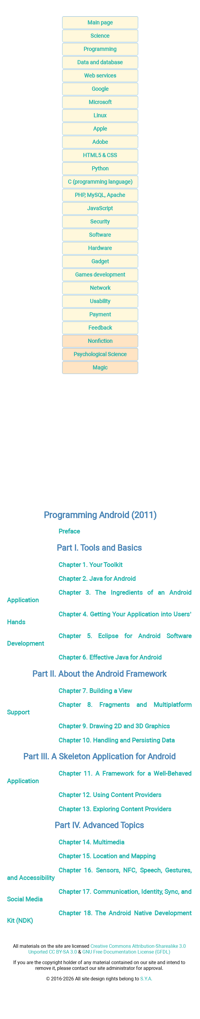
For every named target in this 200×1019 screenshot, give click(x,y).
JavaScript (100, 208)
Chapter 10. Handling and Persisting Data (117, 740)
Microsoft (100, 102)
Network (100, 288)
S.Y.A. (146, 979)
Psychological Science (100, 354)
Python (100, 168)
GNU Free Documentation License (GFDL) (126, 952)
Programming (100, 49)
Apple (100, 128)
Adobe (100, 142)
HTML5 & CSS (100, 155)
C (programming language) (100, 182)
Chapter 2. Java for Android (97, 578)
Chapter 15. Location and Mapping (107, 856)
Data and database (100, 62)
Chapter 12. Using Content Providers (110, 795)
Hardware (100, 248)
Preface (69, 531)
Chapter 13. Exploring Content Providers (115, 809)
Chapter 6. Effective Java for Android (110, 657)
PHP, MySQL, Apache (100, 195)
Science (100, 36)
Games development (100, 274)
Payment (100, 314)
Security (100, 221)
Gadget (100, 261)
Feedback (100, 327)
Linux (100, 115)
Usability (100, 301)
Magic (100, 367)
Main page (100, 22)
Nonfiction (100, 341)
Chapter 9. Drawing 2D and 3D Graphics (114, 726)
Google (100, 89)
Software (100, 235)
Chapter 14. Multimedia (91, 842)
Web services (100, 75)
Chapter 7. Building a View (95, 691)
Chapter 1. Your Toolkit (90, 564)
